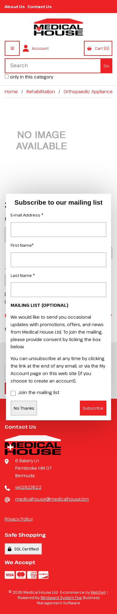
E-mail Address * (27, 215)
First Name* (22, 245)
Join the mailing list (35, 392)
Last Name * (23, 275)
